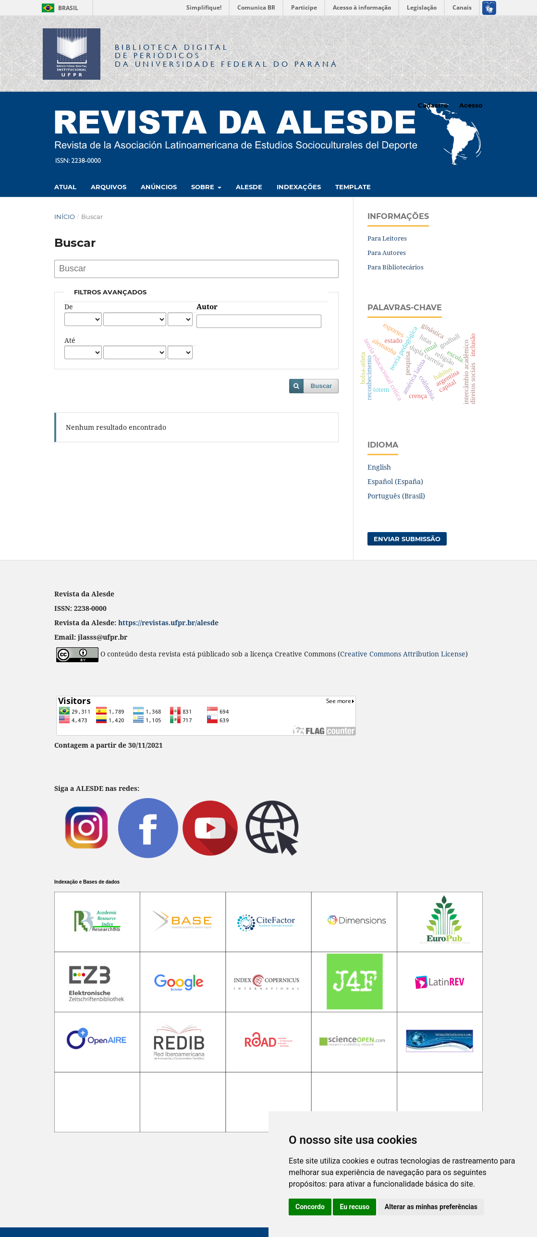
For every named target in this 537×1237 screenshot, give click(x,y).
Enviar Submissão (407, 539)
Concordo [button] (310, 1207)
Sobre (203, 187)
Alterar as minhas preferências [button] (431, 1207)
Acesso (471, 105)
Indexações (299, 187)
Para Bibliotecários (395, 267)
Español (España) (395, 481)
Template (353, 187)
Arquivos (108, 187)
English (379, 467)
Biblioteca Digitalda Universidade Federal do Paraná (227, 55)
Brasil (58, 8)
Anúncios (159, 187)
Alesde (249, 187)
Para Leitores (387, 238)
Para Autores (386, 252)
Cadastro (433, 105)
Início (64, 216)
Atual (65, 187)
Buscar (321, 385)
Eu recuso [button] (354, 1207)
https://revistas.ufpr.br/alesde (168, 622)
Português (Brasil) (396, 495)
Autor (207, 307)
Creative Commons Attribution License (402, 653)
